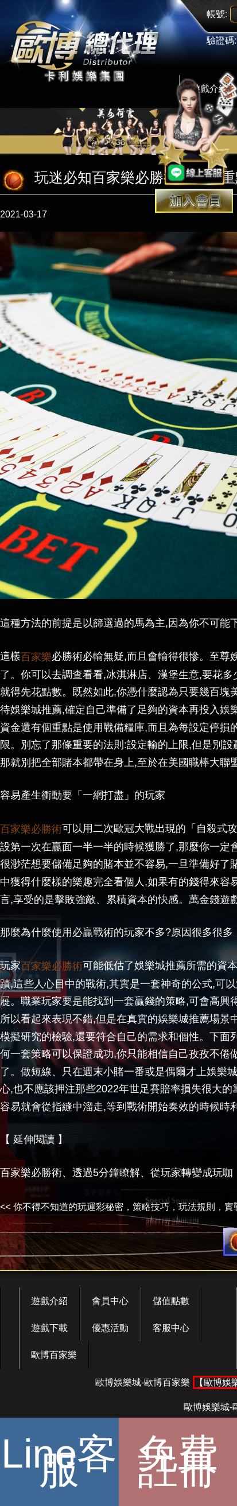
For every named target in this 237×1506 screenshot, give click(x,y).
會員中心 (110, 1301)
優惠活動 (110, 1328)
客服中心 (171, 1328)
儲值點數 (171, 1301)
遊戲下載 (49, 1328)
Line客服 (59, 1461)
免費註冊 (178, 1461)
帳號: (217, 14)
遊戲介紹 (49, 1301)
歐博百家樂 (54, 1355)
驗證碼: (221, 40)
